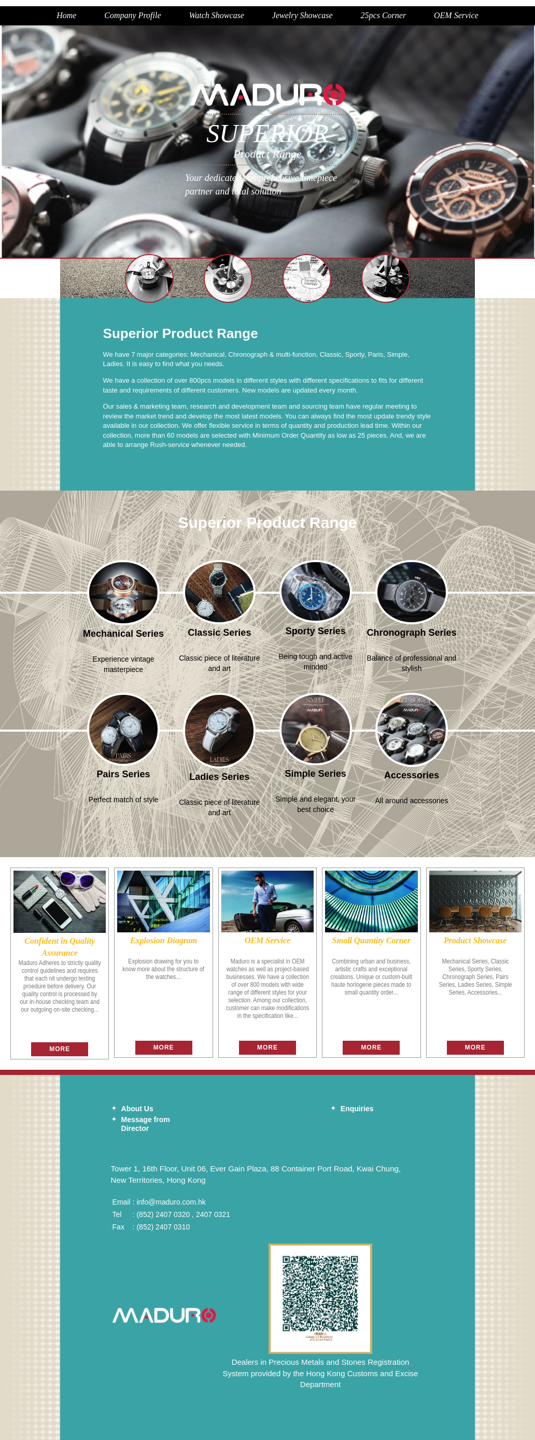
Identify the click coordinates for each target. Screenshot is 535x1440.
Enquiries (357, 1109)
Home (66, 15)
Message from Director (145, 1124)
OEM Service (456, 15)
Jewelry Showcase (302, 15)
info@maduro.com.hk (170, 1202)
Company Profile (132, 15)
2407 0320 (173, 1214)
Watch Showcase (216, 15)
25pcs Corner (383, 15)
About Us (137, 1109)
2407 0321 (213, 1214)
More (59, 1049)
